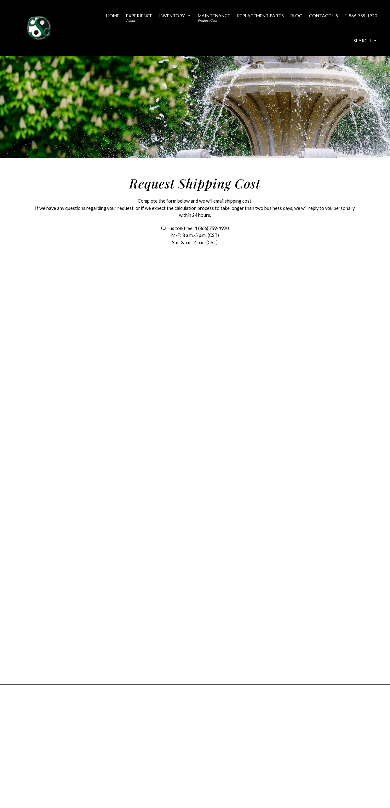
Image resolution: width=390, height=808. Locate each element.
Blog (296, 15)
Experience (139, 17)
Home (112, 15)
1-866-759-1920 (361, 15)
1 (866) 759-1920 (212, 228)
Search (365, 40)
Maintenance (214, 17)
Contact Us (323, 15)
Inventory (175, 15)
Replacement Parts (260, 15)
